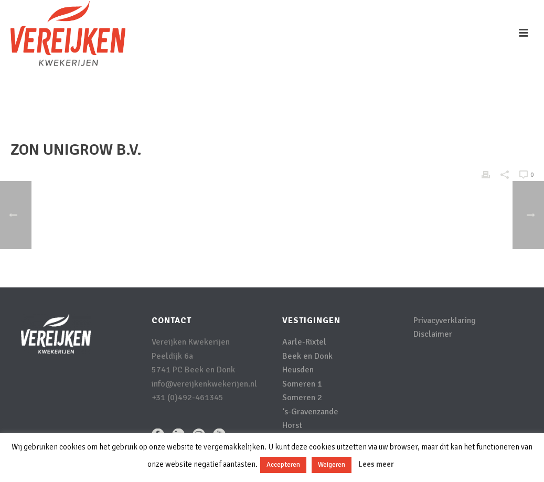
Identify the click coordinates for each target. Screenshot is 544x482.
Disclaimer (432, 334)
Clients (453, 103)
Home (425, 103)
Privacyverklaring (444, 320)
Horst (292, 425)
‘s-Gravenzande (310, 411)
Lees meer (376, 464)
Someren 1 (302, 384)
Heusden (298, 370)
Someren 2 (302, 397)
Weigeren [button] (331, 464)
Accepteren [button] (283, 464)
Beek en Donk (307, 356)
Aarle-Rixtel (304, 342)
